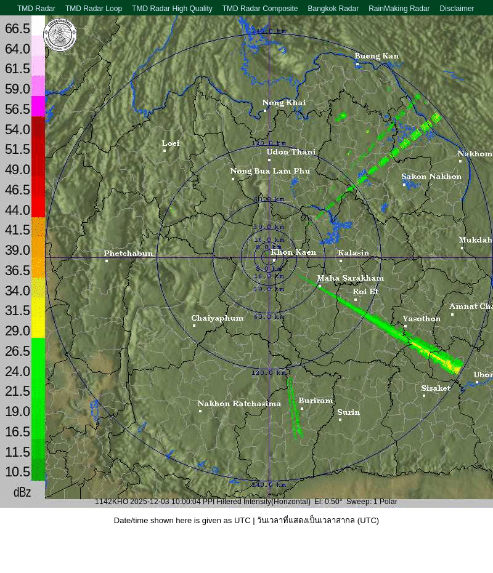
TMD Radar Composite (260, 8)
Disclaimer (457, 8)
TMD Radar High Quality (172, 8)
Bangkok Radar (333, 8)
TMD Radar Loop (93, 8)
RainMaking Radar (399, 8)
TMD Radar (36, 8)
